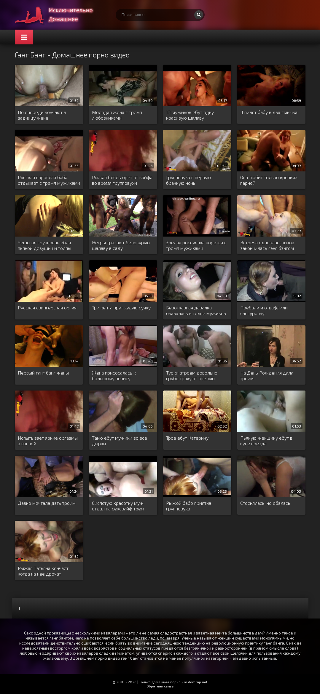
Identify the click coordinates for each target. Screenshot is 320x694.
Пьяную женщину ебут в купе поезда (266, 440)
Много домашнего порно (59, 15)
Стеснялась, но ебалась (265, 503)
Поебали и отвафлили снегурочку (264, 310)
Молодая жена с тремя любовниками (117, 115)
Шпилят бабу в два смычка (268, 112)
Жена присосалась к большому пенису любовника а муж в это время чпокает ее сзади (118, 376)
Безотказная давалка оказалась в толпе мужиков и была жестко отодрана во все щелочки (196, 311)
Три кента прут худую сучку (121, 307)
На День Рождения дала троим (266, 375)
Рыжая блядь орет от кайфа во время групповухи (122, 180)
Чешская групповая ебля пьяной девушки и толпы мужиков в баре (44, 245)
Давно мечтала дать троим (47, 503)
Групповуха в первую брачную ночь (188, 180)
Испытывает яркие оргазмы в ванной (48, 440)
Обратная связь (160, 686)
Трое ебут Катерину (187, 438)
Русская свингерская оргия (47, 307)
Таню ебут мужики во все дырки (119, 440)
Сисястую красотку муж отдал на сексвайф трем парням (118, 506)
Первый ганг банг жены (43, 372)
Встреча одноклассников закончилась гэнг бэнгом (267, 245)
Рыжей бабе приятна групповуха (188, 505)
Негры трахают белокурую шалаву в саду (121, 245)
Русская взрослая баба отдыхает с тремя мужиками (49, 180)
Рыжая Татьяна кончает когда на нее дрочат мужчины (43, 571)
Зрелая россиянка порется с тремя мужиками (196, 245)
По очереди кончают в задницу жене (42, 115)
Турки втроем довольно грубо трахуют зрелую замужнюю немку (191, 376)
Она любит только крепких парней (268, 180)
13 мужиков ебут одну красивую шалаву (190, 115)
